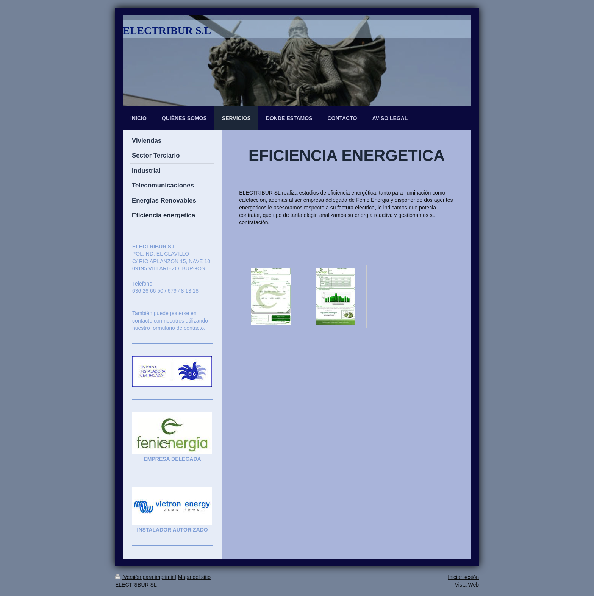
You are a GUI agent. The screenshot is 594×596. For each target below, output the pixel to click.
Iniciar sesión (463, 577)
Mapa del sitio (194, 577)
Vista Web (467, 585)
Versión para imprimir (145, 577)
